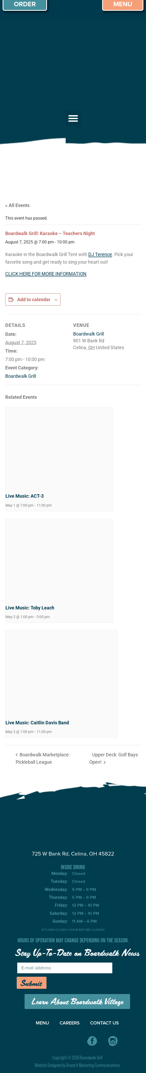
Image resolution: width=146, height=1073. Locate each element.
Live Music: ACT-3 (24, 496)
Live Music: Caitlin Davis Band (37, 722)
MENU (42, 1022)
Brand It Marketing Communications (93, 1065)
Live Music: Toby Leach (29, 607)
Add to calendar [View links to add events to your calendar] (33, 299)
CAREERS (70, 1022)
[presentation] (59, 447)
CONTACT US (104, 1022)
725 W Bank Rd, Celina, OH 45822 (73, 853)
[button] (73, 118)
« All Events (17, 205)
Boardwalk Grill (20, 376)
